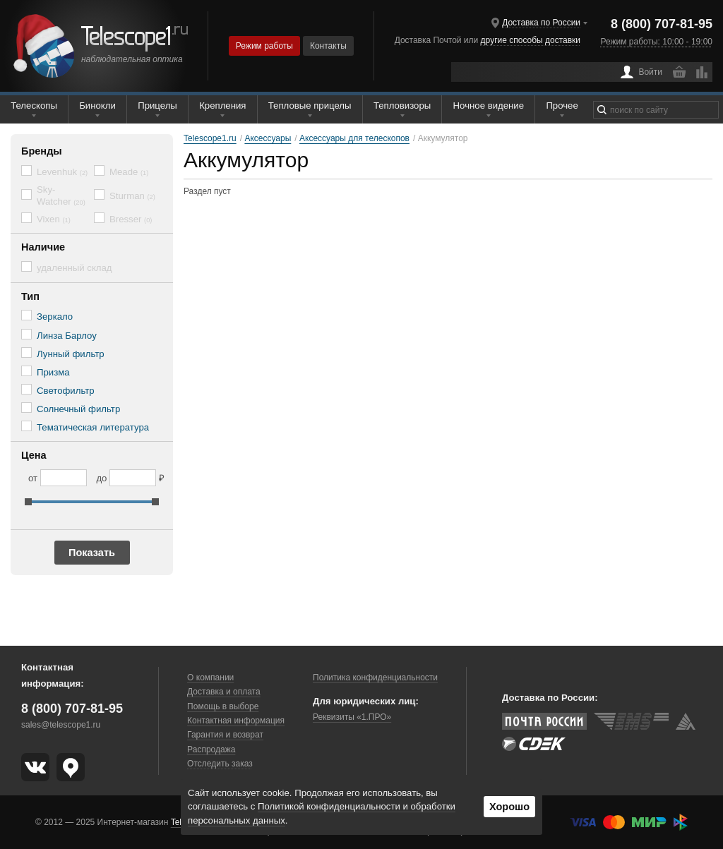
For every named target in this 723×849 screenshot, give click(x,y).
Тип (30, 296)
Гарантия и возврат (225, 735)
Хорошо (509, 806)
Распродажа (211, 749)
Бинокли (97, 105)
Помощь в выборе (222, 706)
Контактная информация (236, 720)
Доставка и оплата (224, 692)
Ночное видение (488, 105)
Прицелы (157, 105)
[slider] (28, 501)
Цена (34, 455)
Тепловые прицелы (310, 105)
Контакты (328, 46)
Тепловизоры (402, 105)
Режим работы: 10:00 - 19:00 (656, 42)
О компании (210, 677)
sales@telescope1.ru (60, 725)
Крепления (222, 105)
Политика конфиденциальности (375, 677)
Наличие (43, 247)
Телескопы (34, 105)
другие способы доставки (530, 40)
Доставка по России (541, 23)
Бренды (41, 151)
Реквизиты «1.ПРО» (352, 717)
